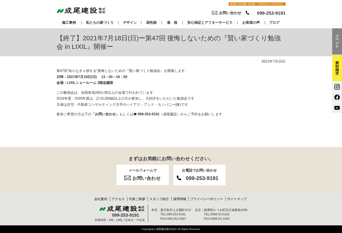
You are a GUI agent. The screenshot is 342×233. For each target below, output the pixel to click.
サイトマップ (237, 199)
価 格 (172, 22)
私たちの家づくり (100, 22)
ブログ (274, 22)
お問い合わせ (230, 13)
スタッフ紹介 (159, 199)
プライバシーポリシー (206, 199)
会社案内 (100, 199)
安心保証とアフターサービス (210, 22)
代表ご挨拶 (137, 199)
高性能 (151, 22)
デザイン (130, 22)
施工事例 (69, 22)
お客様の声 (251, 22)
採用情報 (179, 199)
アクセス (118, 199)
